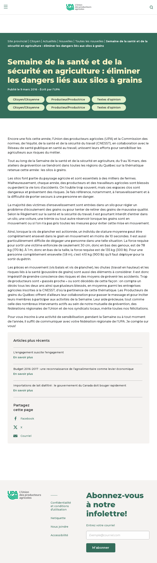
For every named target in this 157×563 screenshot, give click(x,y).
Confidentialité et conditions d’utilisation (61, 506)
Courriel (22, 435)
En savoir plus (23, 357)
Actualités (50, 41)
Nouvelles (66, 41)
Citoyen (35, 41)
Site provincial (18, 41)
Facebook (23, 418)
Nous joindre (59, 526)
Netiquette (58, 518)
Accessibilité (59, 535)
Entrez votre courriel (118, 538)
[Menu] (6, 7)
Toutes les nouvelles (89, 41)
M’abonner (100, 547)
